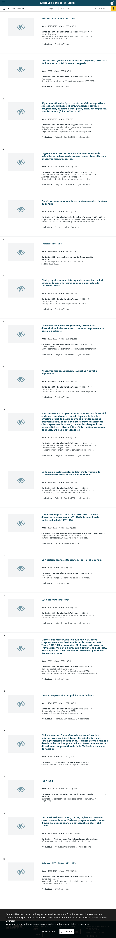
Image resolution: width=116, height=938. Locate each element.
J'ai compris (66, 931)
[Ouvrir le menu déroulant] (3, 3)
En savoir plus (48, 931)
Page (51, 8)
